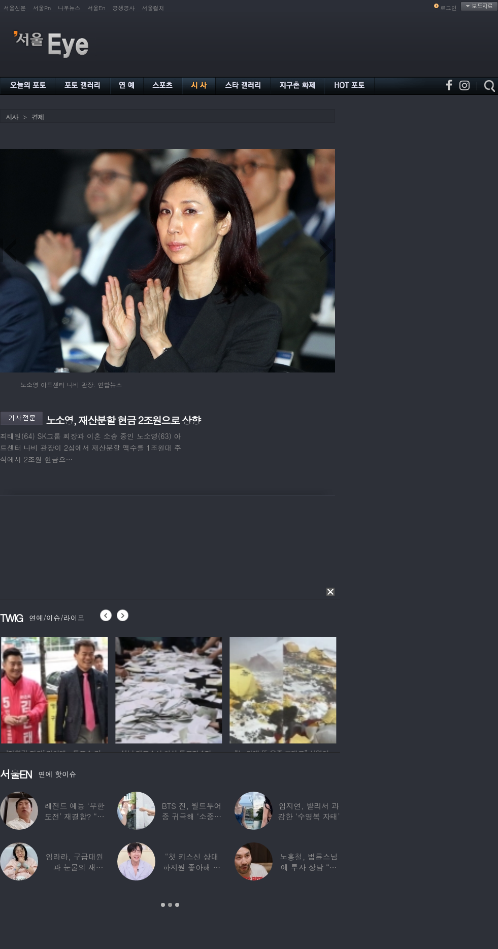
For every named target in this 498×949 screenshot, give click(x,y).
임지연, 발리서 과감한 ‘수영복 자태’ (309, 811)
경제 (37, 117)
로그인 (448, 8)
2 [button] (170, 905)
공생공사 (124, 8)
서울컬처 (153, 8)
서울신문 (15, 8)
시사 (12, 117)
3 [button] (177, 905)
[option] (72, 688)
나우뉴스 (69, 8)
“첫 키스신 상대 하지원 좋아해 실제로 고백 (192, 867)
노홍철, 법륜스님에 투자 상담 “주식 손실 (309, 867)
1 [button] (163, 905)
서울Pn (42, 8)
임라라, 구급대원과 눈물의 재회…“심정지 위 (75, 867)
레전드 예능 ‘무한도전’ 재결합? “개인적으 (74, 816)
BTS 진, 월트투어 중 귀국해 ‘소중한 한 (192, 816)
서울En (96, 8)
